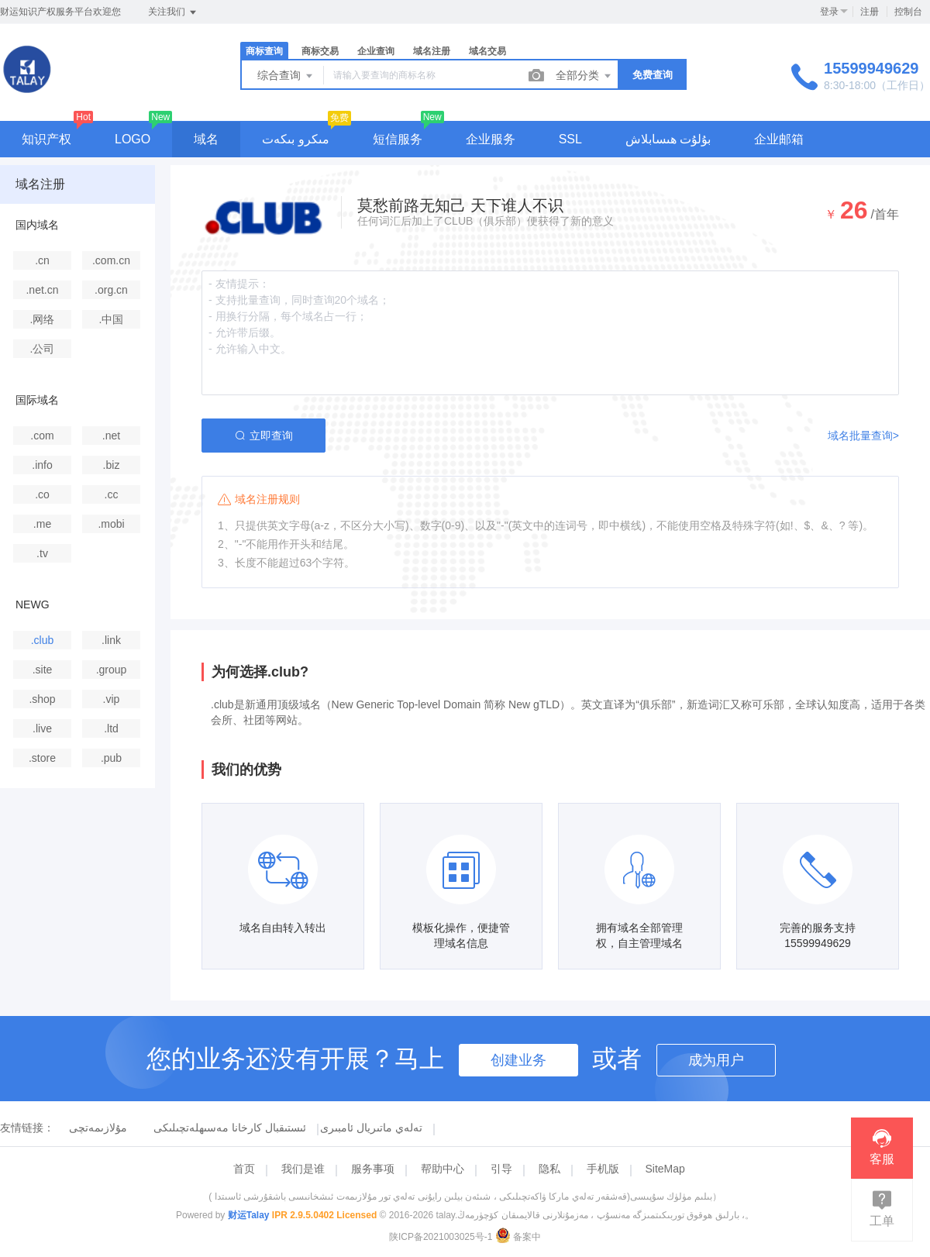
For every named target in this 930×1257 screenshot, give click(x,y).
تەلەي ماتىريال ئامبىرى (371, 1127)
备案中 (518, 1236)
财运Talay (249, 1215)
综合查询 (286, 76)
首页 (244, 1168)
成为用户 (716, 1060)
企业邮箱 (779, 139)
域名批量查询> (863, 435)
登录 (829, 11)
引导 (501, 1168)
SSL (570, 139)
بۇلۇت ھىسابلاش (668, 139)
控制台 (908, 11)
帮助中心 (442, 1168)
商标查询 (264, 51)
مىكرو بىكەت (295, 139)
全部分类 (584, 76)
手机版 (603, 1168)
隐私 (549, 1168)
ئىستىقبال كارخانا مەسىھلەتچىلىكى (229, 1127)
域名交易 (487, 51)
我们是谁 (303, 1168)
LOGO (132, 139)
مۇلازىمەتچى (98, 1127)
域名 (206, 139)
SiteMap (664, 1168)
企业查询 (375, 51)
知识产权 (46, 139)
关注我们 (173, 12)
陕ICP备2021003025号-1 (440, 1236)
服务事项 (372, 1168)
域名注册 (431, 51)
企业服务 (490, 139)
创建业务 (518, 1060)
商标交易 (320, 51)
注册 (869, 11)
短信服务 (397, 139)
